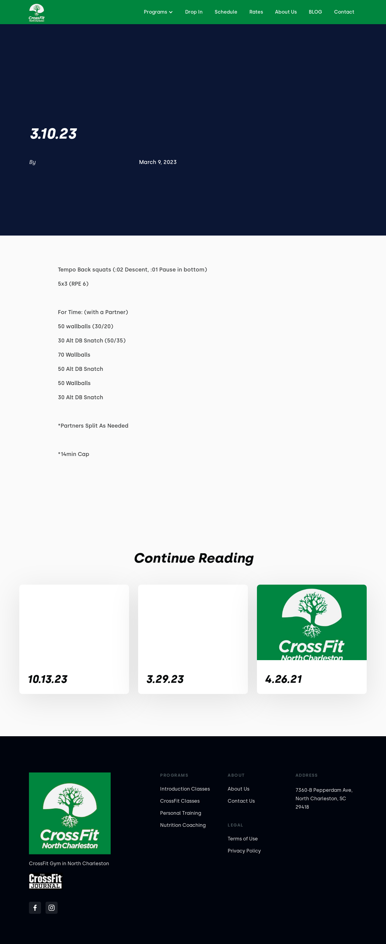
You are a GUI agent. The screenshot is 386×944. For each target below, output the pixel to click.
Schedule (226, 12)
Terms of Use (243, 839)
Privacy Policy (244, 851)
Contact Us (241, 801)
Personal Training (180, 813)
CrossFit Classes (180, 801)
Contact (344, 12)
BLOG (315, 12)
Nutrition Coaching (183, 825)
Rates (256, 12)
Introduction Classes (185, 789)
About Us (286, 12)
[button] (157, 12)
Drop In (194, 12)
